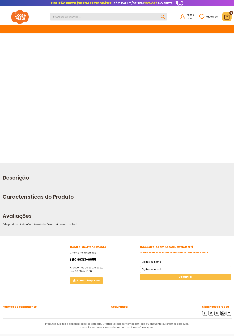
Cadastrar (186, 277)
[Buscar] (163, 17)
